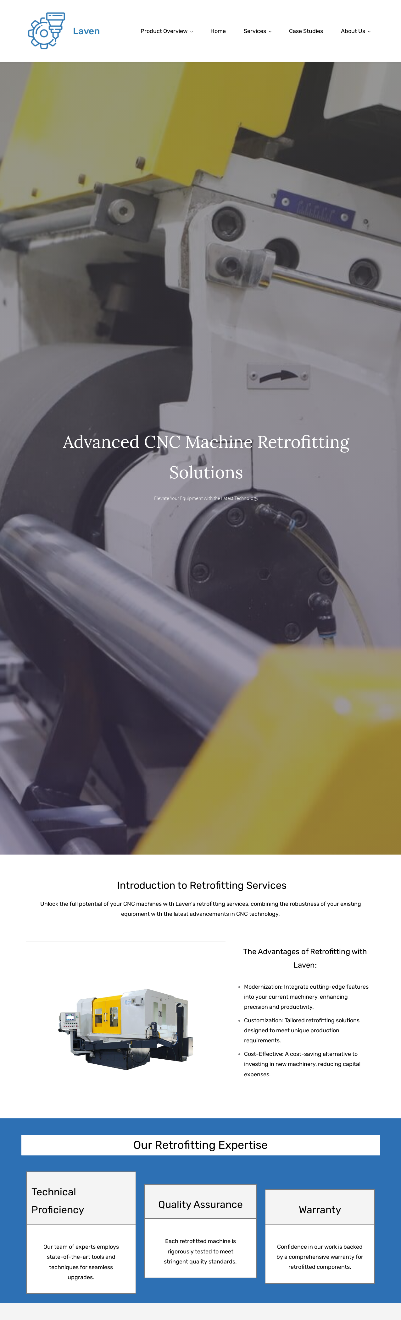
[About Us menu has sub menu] (355, 31)
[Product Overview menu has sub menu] (167, 31)
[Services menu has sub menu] (257, 31)
